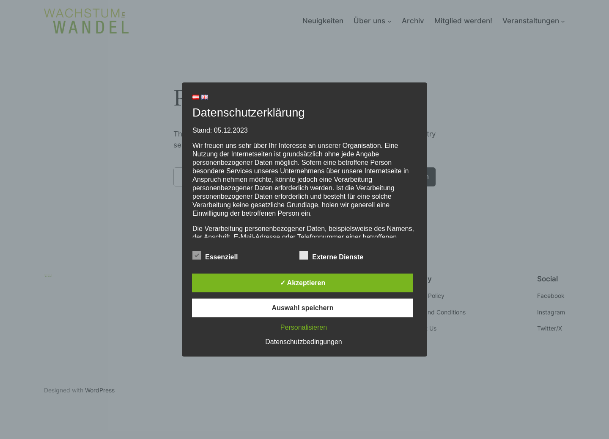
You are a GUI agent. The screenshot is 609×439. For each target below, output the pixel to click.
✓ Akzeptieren (303, 282)
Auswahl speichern (303, 307)
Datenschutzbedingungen (303, 341)
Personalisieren (303, 327)
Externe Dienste (331, 255)
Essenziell (215, 255)
